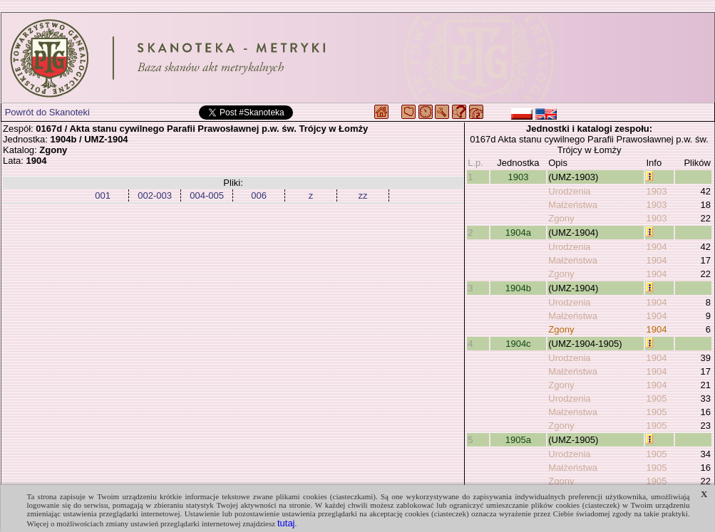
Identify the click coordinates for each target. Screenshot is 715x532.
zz (363, 195)
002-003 (155, 195)
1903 (518, 177)
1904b (518, 288)
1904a (518, 232)
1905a (518, 439)
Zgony (561, 218)
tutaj (286, 523)
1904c (517, 343)
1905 (656, 398)
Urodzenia (569, 191)
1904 (656, 246)
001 (102, 195)
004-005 (207, 195)
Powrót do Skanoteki (47, 112)
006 (259, 195)
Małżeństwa (572, 204)
